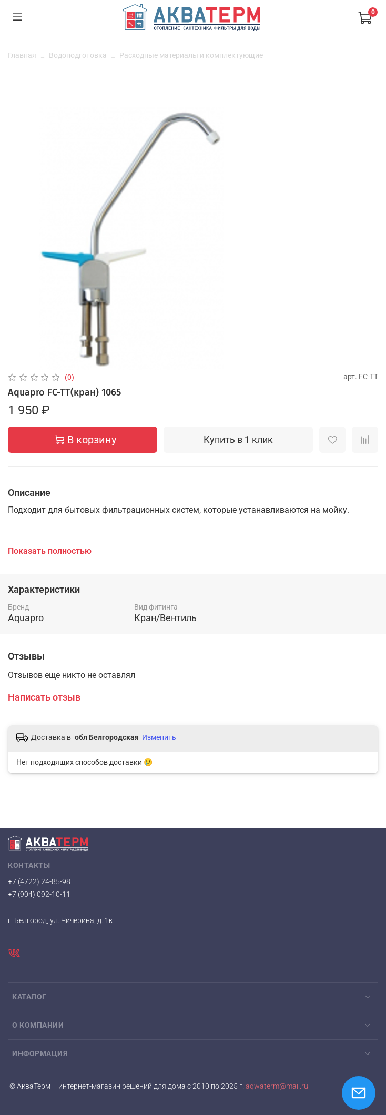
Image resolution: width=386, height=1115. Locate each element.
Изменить (159, 737)
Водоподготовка (78, 55)
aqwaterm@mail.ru (276, 1086)
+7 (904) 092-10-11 (39, 894)
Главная (22, 55)
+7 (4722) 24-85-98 (39, 881)
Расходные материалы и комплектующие (191, 55)
